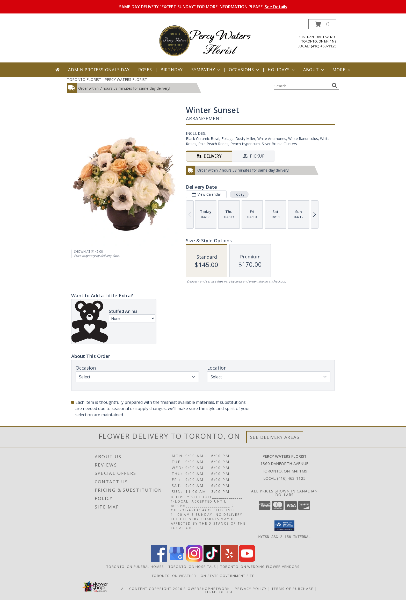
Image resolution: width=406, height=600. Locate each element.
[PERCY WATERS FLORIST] (205, 40)
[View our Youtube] (247, 560)
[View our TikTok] (212, 560)
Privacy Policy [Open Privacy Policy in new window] (251, 588)
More (341, 70)
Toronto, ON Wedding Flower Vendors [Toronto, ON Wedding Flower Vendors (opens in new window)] (260, 566)
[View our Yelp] (229, 560)
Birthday (172, 70)
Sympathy (206, 70)
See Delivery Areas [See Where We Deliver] (275, 437)
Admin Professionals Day (98, 70)
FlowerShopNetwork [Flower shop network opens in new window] (207, 588)
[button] (322, 24)
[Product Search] (301, 85)
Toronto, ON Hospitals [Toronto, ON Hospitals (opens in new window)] (192, 566)
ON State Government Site (227, 575)
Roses (145, 70)
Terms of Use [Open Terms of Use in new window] (219, 592)
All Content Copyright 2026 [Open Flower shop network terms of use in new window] (151, 588)
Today (239, 194)
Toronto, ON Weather (174, 575)
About (314, 70)
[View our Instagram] (194, 560)
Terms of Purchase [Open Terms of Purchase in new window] (293, 588)
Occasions (244, 70)
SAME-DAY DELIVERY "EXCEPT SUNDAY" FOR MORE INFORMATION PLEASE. (203, 7)
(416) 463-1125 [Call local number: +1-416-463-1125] (323, 46)
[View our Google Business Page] (176, 560)
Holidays (282, 70)
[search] (334, 85)
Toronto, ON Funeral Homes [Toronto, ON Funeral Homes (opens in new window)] (135, 566)
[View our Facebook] (159, 560)
